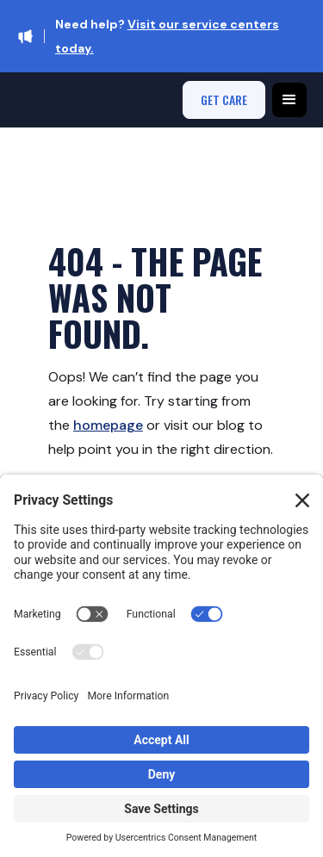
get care (224, 99)
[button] (289, 100)
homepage (108, 425)
